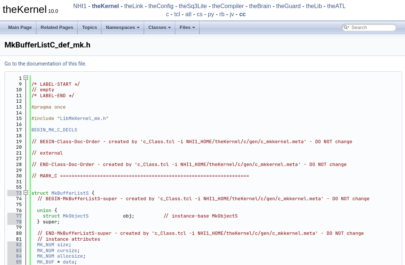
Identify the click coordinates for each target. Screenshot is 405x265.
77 (14, 216)
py (211, 14)
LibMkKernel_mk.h (83, 118)
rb (222, 14)
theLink (133, 6)
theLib (314, 6)
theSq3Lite (193, 6)
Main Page (20, 27)
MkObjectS (76, 216)
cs (199, 14)
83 (14, 250)
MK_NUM (45, 244)
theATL (336, 6)
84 (14, 256)
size (62, 244)
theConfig (161, 6)
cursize (67, 250)
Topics (89, 27)
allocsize (70, 256)
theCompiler (228, 6)
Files (187, 27)
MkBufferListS (70, 193)
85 (14, 262)
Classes (159, 27)
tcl (177, 14)
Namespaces (123, 27)
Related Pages (57, 27)
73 (14, 193)
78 (14, 222)
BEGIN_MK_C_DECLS (54, 130)
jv (232, 14)
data (68, 262)
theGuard (288, 6)
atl (188, 14)
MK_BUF (45, 262)
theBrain (260, 6)
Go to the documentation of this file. (45, 64)
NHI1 (79, 6)
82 (14, 244)
